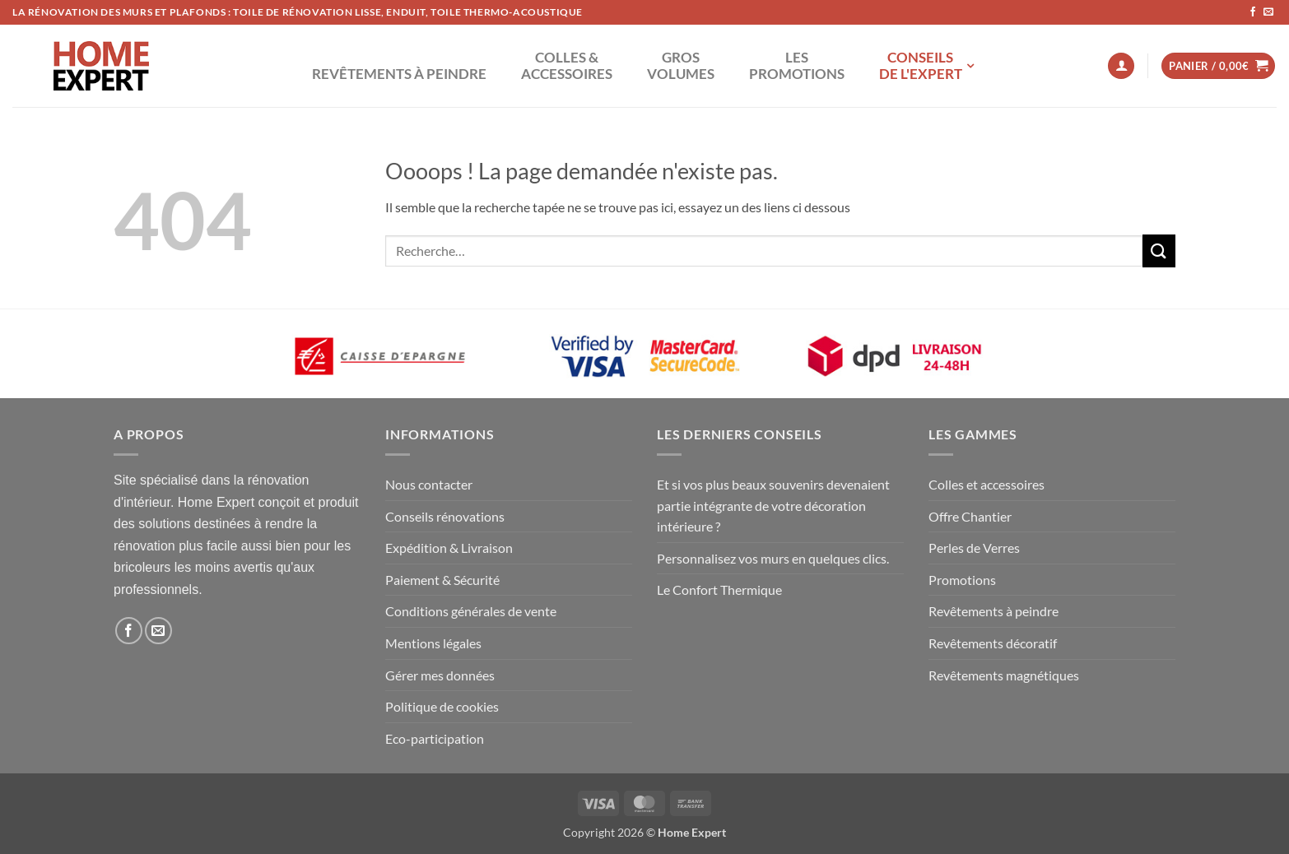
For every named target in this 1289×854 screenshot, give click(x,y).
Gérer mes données (440, 675)
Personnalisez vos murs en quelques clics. (773, 558)
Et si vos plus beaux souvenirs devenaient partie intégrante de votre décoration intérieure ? (773, 505)
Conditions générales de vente (470, 611)
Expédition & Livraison (449, 547)
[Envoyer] (1158, 250)
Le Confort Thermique (719, 589)
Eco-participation (434, 738)
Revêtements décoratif (992, 643)
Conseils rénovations (445, 516)
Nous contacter (428, 484)
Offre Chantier (970, 516)
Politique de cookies (442, 706)
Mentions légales (433, 643)
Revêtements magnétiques (1003, 675)
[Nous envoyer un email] (1268, 12)
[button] (1121, 66)
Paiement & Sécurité (442, 579)
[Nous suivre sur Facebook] (1253, 12)
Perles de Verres (974, 547)
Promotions (962, 579)
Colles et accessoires (986, 484)
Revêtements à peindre (993, 611)
